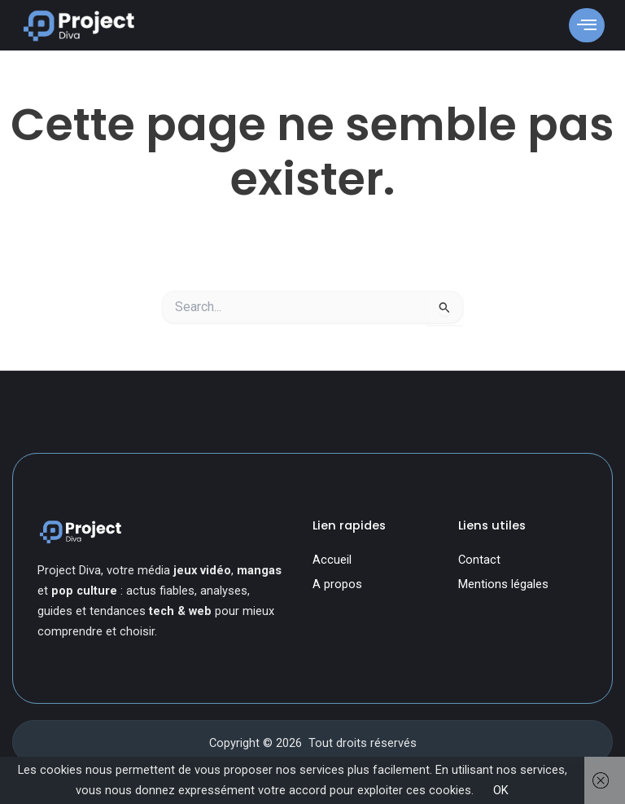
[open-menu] (587, 25)
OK (501, 790)
